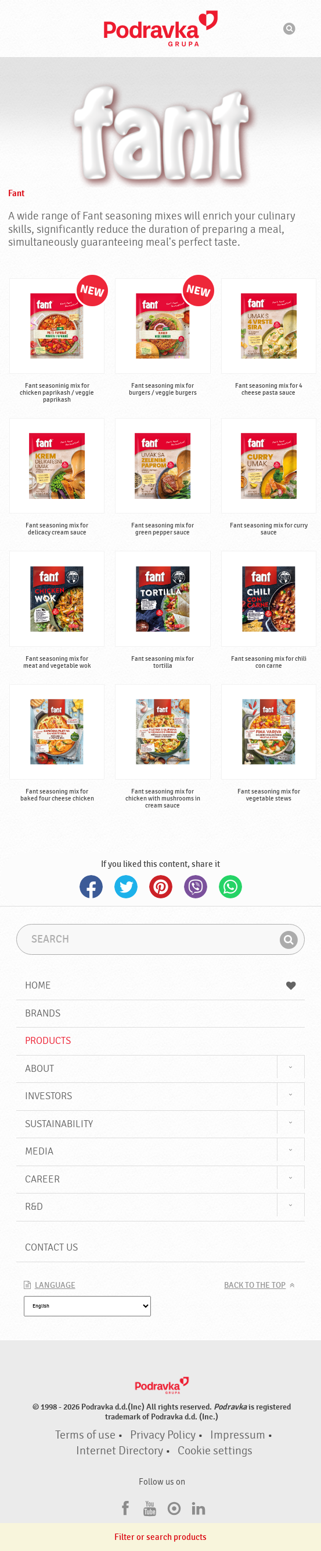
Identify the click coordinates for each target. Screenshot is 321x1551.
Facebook (91, 886)
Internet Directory (119, 1450)
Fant (16, 193)
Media (39, 1151)
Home (161, 985)
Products (48, 1040)
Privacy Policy (163, 1435)
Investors (48, 1096)
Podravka (161, 28)
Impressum (237, 1435)
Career (42, 1179)
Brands (42, 1013)
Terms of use (85, 1435)
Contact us (51, 1247)
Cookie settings (215, 1450)
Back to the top (255, 1285)
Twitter (126, 886)
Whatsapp (230, 886)
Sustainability (59, 1123)
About (39, 1068)
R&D (34, 1206)
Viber (195, 886)
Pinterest (160, 886)
